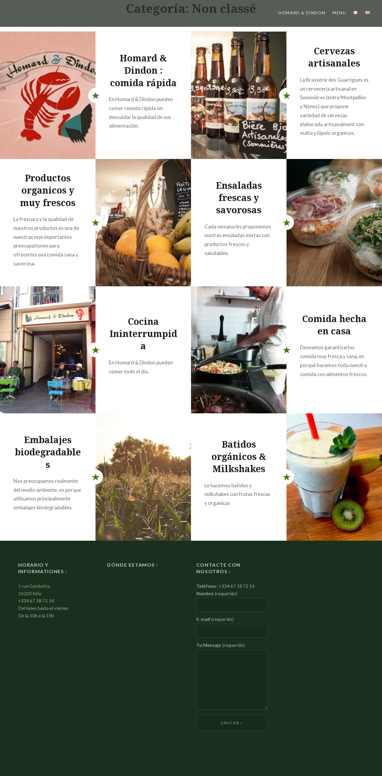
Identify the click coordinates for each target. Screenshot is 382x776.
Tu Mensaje (220, 645)
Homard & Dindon (301, 12)
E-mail (215, 619)
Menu (339, 12)
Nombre (216, 593)
